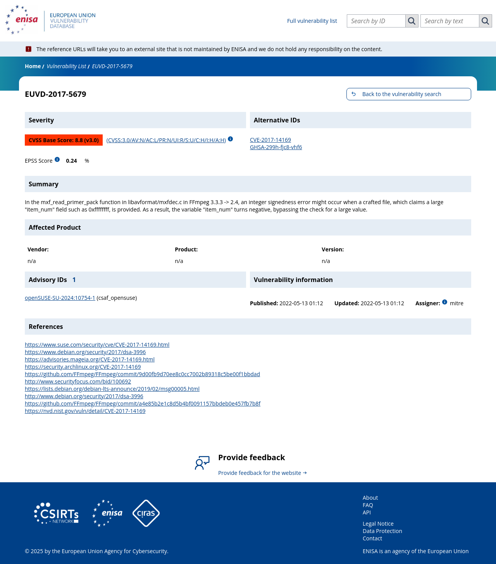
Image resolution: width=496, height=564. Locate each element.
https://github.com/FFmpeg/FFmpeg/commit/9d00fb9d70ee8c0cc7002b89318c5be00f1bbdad (142, 374)
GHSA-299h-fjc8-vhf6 (276, 147)
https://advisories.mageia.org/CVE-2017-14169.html (90, 359)
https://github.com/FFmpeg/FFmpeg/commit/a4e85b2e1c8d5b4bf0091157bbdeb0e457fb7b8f (142, 403)
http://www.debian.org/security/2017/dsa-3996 (84, 396)
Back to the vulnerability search (401, 94)
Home (33, 66)
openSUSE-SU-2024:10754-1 (60, 297)
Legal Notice (378, 523)
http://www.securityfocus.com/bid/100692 (78, 381)
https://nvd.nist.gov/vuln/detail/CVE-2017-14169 (85, 410)
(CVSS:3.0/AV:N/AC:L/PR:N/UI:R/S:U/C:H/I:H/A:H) (166, 140)
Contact (372, 538)
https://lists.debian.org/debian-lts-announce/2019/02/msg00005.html (112, 388)
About (370, 497)
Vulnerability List (66, 66)
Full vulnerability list (312, 20)
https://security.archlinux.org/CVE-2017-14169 (83, 366)
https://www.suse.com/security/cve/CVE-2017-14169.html (97, 344)
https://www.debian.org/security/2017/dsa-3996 (85, 352)
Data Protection (382, 531)
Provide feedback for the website (259, 472)
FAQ (368, 505)
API (367, 512)
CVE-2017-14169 (270, 139)
